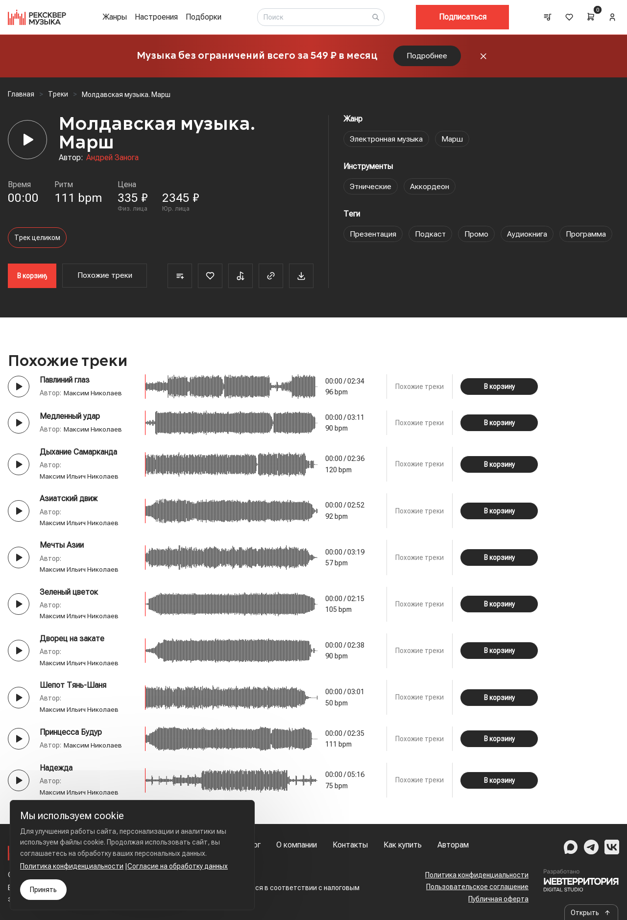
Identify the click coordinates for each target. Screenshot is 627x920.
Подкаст (431, 235)
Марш (454, 140)
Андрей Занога (112, 159)
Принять (43, 890)
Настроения (156, 17)
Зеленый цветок (69, 593)
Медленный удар (70, 417)
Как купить (403, 844)
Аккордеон (430, 188)
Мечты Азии (62, 547)
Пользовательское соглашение (477, 887)
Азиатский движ (68, 500)
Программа (587, 235)
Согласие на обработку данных (177, 866)
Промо (478, 235)
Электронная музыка (387, 140)
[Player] (27, 141)
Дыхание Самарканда (78, 453)
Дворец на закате (72, 640)
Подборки (203, 17)
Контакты (350, 844)
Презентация (373, 235)
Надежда (56, 769)
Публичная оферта (498, 899)
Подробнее (427, 56)
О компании (296, 844)
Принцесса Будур (71, 733)
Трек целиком (37, 239)
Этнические (371, 188)
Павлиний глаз (65, 381)
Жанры (114, 17)
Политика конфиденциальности (477, 875)
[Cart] (591, 17)
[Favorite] (210, 277)
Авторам (453, 844)
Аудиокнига (528, 235)
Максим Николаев (93, 394)
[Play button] (18, 388)
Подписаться (462, 17)
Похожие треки (104, 277)
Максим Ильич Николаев (79, 478)
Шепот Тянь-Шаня (73, 686)
